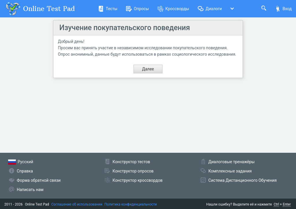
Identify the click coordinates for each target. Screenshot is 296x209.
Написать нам (30, 189)
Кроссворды (173, 9)
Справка (25, 171)
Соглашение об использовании (76, 204)
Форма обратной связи (39, 180)
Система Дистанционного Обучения (242, 180)
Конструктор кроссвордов (137, 180)
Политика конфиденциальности (131, 204)
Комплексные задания (230, 171)
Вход (283, 9)
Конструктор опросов (132, 171)
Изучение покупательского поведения (124, 27)
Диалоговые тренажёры (231, 161)
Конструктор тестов (131, 161)
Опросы (137, 9)
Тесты (107, 9)
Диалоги (210, 9)
